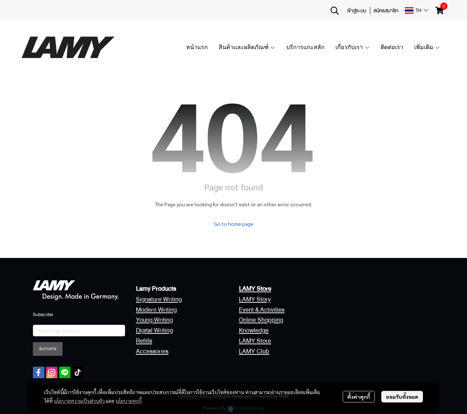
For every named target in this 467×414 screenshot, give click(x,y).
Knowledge (254, 330)
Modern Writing (156, 310)
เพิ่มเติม (427, 47)
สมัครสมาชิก (385, 10)
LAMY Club (254, 351)
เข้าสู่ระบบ (356, 10)
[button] (335, 10)
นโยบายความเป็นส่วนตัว (79, 400)
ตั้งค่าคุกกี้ (358, 396)
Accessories (152, 351)
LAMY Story (255, 299)
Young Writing (154, 320)
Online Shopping (261, 320)
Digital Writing (154, 330)
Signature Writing (159, 299)
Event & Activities (261, 310)
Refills (144, 341)
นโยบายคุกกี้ (129, 400)
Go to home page (233, 223)
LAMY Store (255, 341)
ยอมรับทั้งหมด (402, 396)
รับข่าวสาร (47, 348)
